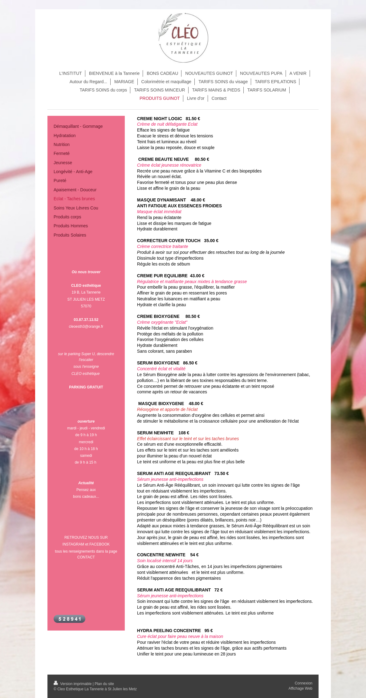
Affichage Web (300, 688)
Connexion (303, 683)
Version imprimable (73, 684)
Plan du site (104, 684)
